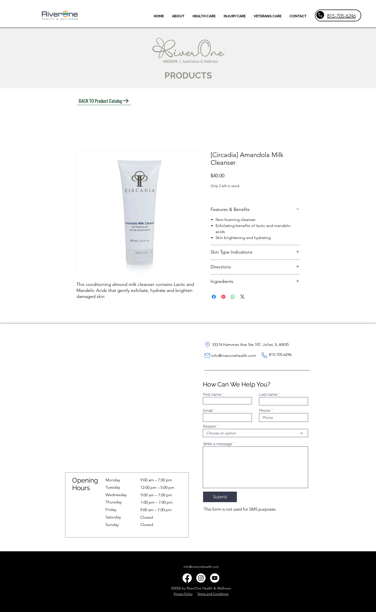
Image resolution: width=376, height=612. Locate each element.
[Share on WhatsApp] (233, 297)
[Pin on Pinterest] (223, 297)
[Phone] (264, 355)
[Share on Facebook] (214, 297)
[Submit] (220, 497)
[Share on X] (242, 297)
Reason (209, 426)
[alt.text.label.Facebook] (187, 578)
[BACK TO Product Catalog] (104, 100)
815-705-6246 (341, 16)
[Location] (207, 344)
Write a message (217, 444)
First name (212, 395)
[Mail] (207, 355)
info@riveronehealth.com (233, 355)
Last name (268, 395)
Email (208, 411)
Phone (264, 411)
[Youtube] (214, 578)
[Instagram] (201, 578)
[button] (204, 16)
